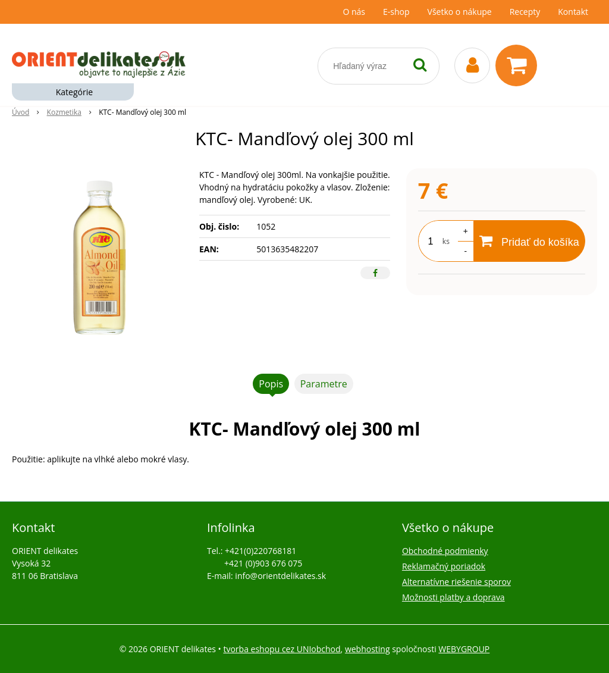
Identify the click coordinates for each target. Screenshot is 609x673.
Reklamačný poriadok (443, 566)
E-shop (396, 11)
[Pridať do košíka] (529, 241)
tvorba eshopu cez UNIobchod (281, 649)
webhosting (367, 649)
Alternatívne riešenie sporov (456, 581)
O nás (354, 11)
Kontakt (573, 11)
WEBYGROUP (463, 649)
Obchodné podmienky (445, 550)
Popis (271, 383)
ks (446, 241)
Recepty (525, 11)
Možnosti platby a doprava (453, 597)
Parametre (323, 383)
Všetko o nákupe (460, 11)
